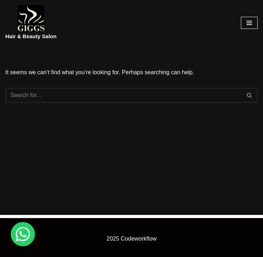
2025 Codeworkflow (131, 239)
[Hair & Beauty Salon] (30, 23)
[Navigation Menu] (249, 23)
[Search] (123, 95)
